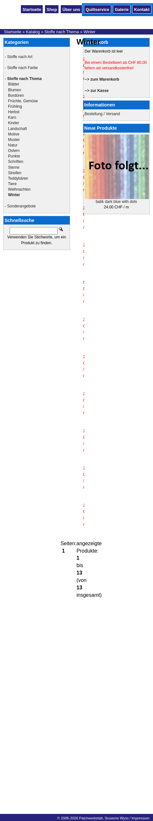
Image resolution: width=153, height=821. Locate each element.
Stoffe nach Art (19, 57)
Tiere (12, 184)
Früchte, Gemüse (23, 101)
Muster (14, 139)
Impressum (140, 818)
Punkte (14, 156)
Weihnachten (19, 189)
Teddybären (18, 178)
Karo (12, 117)
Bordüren (16, 95)
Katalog (33, 31)
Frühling (15, 106)
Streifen (14, 173)
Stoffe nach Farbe (22, 67)
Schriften (15, 161)
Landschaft (17, 128)
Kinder (13, 123)
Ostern (14, 150)
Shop (52, 9)
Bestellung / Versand (102, 114)
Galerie (122, 9)
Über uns (71, 9)
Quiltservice (97, 9)
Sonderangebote (21, 206)
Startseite (31, 9)
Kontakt (141, 9)
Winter (89, 31)
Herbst (13, 112)
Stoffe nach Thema (61, 31)
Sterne (13, 167)
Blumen (14, 90)
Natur (12, 145)
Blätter (13, 84)
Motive (13, 134)
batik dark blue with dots (116, 201)
